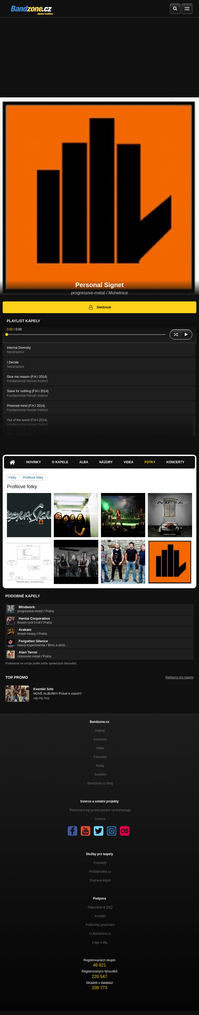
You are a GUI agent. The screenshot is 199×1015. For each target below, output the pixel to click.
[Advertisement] (99, 57)
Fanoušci (100, 757)
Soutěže (100, 774)
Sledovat (99, 307)
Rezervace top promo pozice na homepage (100, 810)
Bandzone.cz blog (100, 783)
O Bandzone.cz (100, 933)
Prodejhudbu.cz (100, 871)
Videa (128, 462)
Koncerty (175, 462)
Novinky (33, 462)
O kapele (60, 462)
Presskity (100, 863)
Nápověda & (100, 907)
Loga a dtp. (100, 942)
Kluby (100, 766)
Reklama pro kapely (179, 677)
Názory (106, 462)
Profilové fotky (33, 477)
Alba (83, 462)
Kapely (100, 730)
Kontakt (100, 916)
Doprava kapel (100, 880)
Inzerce (100, 819)
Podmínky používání (100, 925)
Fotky (149, 462)
